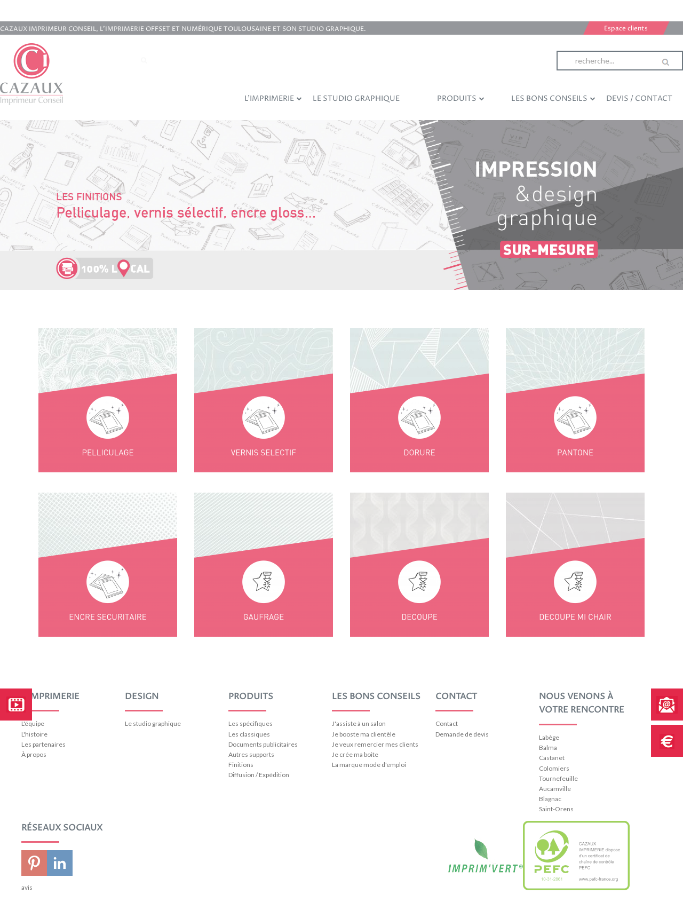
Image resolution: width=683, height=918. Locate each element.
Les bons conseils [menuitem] (553, 98)
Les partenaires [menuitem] (43, 744)
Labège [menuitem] (549, 737)
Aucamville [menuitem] (555, 789)
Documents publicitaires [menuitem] (263, 744)
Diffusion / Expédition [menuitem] (258, 775)
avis (27, 887)
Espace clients (626, 28)
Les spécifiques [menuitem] (250, 723)
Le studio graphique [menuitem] (356, 98)
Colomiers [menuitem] (554, 768)
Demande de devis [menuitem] (462, 734)
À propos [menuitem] (33, 754)
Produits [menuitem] (461, 98)
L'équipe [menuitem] (32, 723)
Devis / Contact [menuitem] (639, 98)
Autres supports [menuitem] (251, 754)
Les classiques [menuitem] (249, 734)
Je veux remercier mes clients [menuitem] (375, 744)
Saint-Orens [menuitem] (556, 809)
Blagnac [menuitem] (550, 799)
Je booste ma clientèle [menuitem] (363, 734)
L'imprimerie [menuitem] (273, 98)
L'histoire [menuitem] (34, 734)
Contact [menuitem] (446, 723)
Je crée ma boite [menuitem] (355, 754)
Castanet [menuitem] (552, 758)
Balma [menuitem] (548, 747)
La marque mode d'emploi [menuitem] (369, 765)
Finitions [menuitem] (240, 765)
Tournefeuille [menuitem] (558, 778)
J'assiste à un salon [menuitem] (359, 723)
